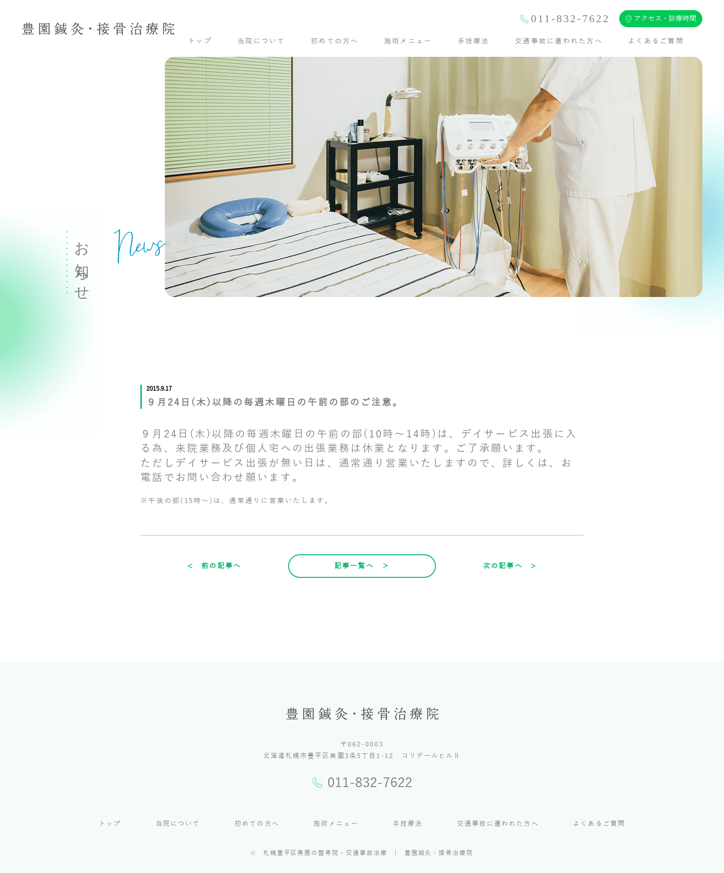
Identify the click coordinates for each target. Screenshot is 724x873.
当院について (261, 41)
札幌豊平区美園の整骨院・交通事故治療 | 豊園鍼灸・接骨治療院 (368, 853)
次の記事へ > (510, 566)
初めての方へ (335, 41)
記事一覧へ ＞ (362, 566)
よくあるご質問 (656, 41)
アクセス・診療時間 (660, 19)
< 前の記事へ (214, 566)
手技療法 (473, 41)
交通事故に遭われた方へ (559, 41)
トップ (200, 41)
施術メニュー (408, 41)
